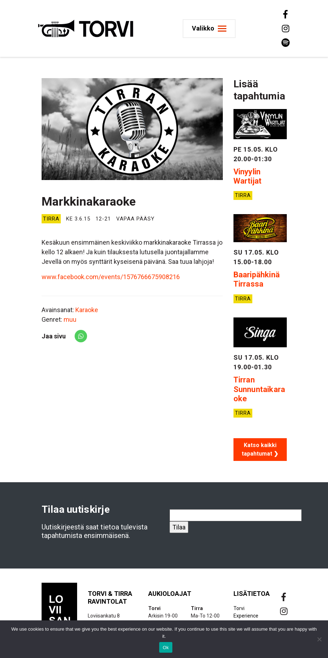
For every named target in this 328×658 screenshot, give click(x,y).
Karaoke (86, 310)
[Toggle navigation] (209, 28)
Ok (166, 647)
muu (70, 319)
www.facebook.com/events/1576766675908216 (111, 277)
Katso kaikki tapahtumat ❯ (260, 449)
